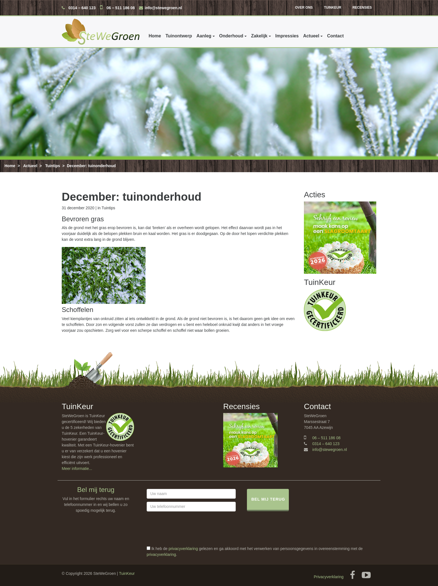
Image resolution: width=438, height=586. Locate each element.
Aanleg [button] (203, 35)
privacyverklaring (183, 548)
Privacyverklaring (329, 577)
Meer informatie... (77, 468)
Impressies (287, 35)
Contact (335, 35)
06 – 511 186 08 (120, 8)
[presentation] (189, 535)
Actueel (30, 166)
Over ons (304, 7)
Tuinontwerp (178, 35)
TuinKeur (332, 7)
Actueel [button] (311, 35)
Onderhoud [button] (231, 35)
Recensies (362, 7)
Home (155, 35)
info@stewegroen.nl (163, 8)
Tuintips (52, 166)
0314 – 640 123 (82, 8)
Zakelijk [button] (259, 35)
